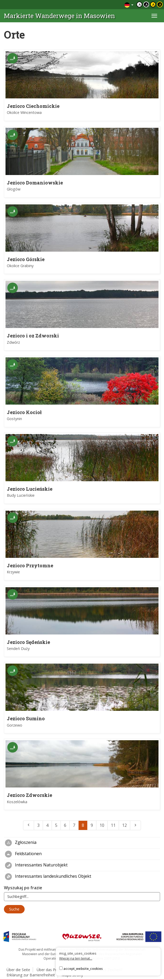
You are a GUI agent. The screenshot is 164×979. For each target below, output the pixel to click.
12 (124, 825)
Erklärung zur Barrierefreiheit (31, 974)
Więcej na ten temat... (75, 958)
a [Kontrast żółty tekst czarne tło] (160, 4)
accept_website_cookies (83, 968)
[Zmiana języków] (129, 4)
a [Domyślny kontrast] (140, 4)
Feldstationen (23, 854)
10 (102, 825)
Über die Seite (18, 969)
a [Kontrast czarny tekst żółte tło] (153, 4)
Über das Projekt (51, 969)
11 (113, 825)
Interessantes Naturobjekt (36, 865)
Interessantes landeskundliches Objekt (48, 876)
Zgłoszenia (20, 842)
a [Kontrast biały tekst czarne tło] (146, 4)
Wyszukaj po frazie (23, 888)
